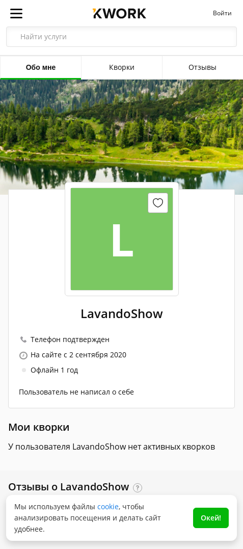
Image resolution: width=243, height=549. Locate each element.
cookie (108, 506)
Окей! (211, 517)
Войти (222, 13)
